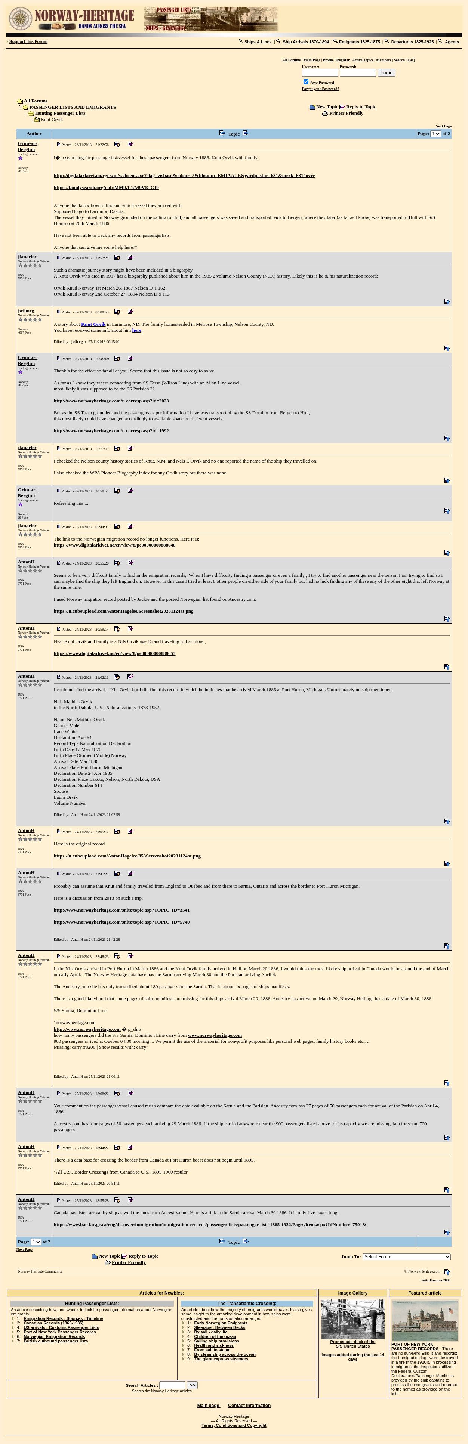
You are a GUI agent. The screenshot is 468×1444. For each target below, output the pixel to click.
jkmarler (27, 256)
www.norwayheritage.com (215, 1035)
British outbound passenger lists (56, 1341)
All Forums (35, 100)
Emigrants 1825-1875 (359, 42)
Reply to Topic (361, 106)
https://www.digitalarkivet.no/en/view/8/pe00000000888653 (115, 653)
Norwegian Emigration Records (54, 1336)
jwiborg (26, 310)
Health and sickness (214, 1345)
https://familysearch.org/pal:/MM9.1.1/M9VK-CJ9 (106, 187)
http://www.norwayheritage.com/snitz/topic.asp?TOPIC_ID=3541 (122, 910)
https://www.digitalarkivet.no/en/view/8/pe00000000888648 (115, 545)
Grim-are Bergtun (27, 146)
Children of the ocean (215, 1336)
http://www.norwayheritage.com (87, 1029)
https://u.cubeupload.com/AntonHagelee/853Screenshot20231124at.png (127, 856)
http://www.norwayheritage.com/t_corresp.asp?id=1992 (111, 430)
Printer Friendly (346, 113)
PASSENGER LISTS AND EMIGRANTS (73, 107)
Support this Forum (28, 41)
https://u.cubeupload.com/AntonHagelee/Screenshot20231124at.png (124, 611)
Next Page (443, 126)
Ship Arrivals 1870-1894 (305, 42)
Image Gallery (353, 1293)
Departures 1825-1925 (412, 42)
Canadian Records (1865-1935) (54, 1323)
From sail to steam (212, 1350)
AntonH (26, 562)
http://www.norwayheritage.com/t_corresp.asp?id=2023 (111, 400)
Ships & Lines (258, 42)
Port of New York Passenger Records (60, 1332)
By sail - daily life (210, 1332)
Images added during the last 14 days (352, 1356)
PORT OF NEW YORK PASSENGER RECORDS (414, 1346)
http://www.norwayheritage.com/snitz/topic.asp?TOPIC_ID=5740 (122, 922)
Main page (209, 1405)
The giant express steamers (221, 1359)
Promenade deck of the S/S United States (353, 1342)
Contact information (249, 1405)
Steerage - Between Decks (219, 1327)
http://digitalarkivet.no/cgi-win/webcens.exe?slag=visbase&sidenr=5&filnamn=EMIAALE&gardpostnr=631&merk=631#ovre (184, 175)
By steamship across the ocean (224, 1354)
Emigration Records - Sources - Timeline (63, 1318)
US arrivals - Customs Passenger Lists (61, 1327)
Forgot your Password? (320, 89)
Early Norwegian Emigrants (220, 1323)
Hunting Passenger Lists (60, 113)
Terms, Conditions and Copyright (233, 1425)
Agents (452, 42)
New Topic (327, 106)
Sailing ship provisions (216, 1341)
